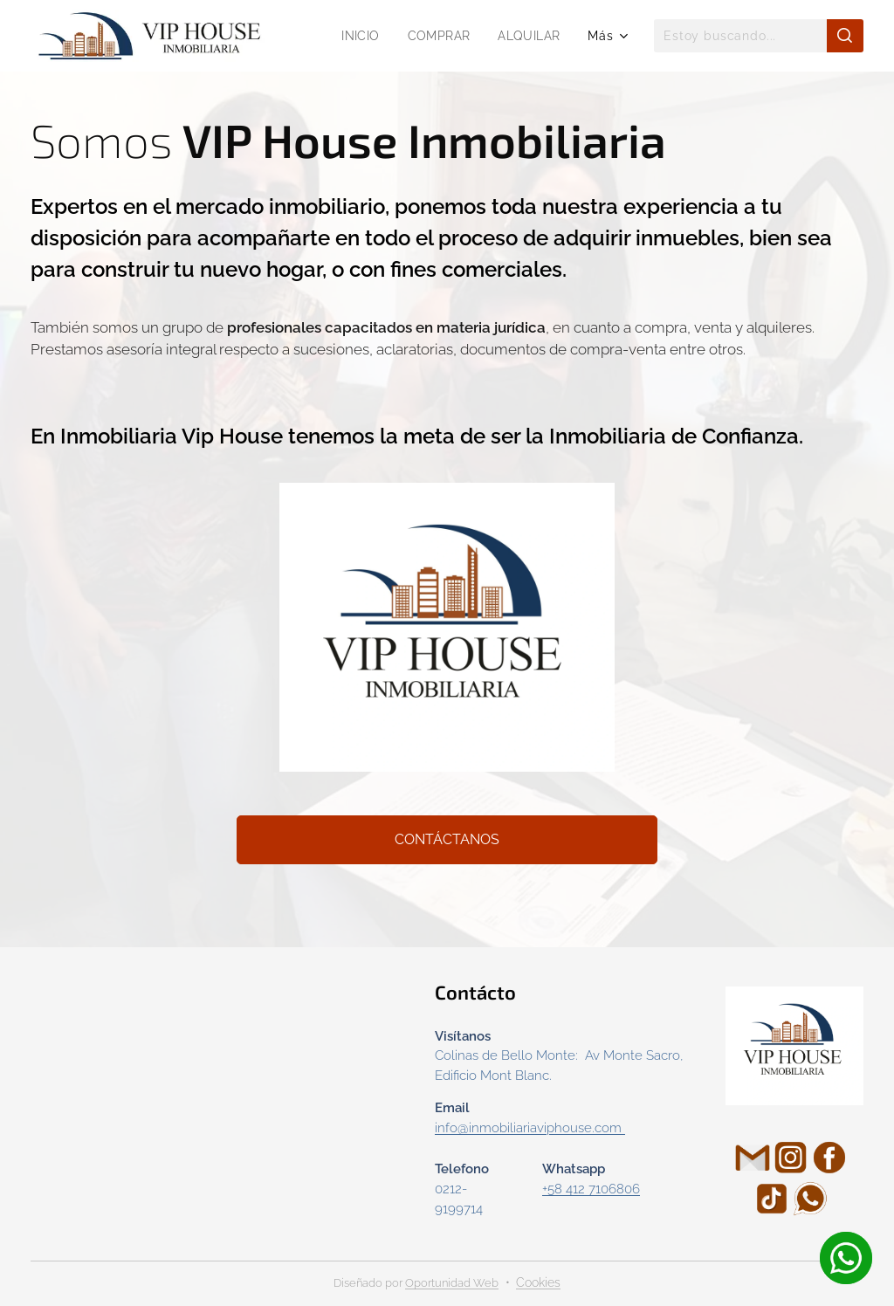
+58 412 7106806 (591, 1189)
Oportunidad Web (452, 1282)
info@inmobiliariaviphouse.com (528, 1128)
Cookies (538, 1282)
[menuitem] (359, 36)
